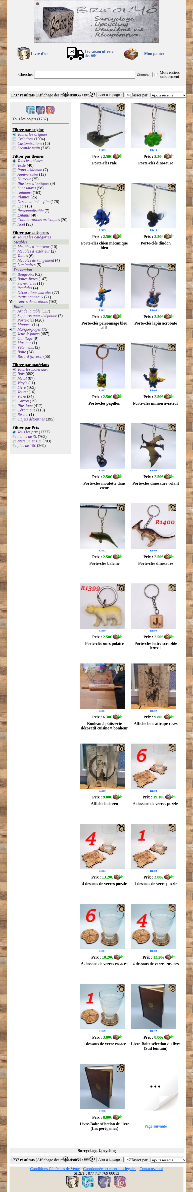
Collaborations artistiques (38, 220)
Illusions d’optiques (33, 183)
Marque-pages (29, 329)
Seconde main (28, 148)
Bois (20, 374)
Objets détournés (31, 419)
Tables (22, 256)
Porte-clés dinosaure (155, 163)
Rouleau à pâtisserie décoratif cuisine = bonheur (104, 725)
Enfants (23, 215)
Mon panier (154, 53)
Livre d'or (39, 53)
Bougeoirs (25, 274)
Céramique (26, 410)
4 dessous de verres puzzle (104, 884)
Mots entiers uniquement (170, 74)
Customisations (29, 143)
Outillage (24, 338)
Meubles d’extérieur (33, 251)
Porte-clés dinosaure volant (155, 483)
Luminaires (26, 265)
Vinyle (22, 383)
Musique (24, 343)
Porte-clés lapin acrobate (155, 323)
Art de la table (28, 311)
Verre (21, 396)
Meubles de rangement (35, 260)
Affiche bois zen (104, 803)
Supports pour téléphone (37, 315)
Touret (22, 392)
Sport (21, 206)
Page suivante (155, 1126)
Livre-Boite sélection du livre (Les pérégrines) (104, 1126)
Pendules (24, 288)
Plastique (24, 405)
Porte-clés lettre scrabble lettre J (155, 645)
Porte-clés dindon (156, 243)
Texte (21, 165)
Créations (25, 139)
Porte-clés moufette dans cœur (104, 485)
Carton (23, 401)
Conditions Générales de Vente (55, 1169)
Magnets (24, 325)
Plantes (23, 197)
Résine (22, 414)
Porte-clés (25, 320)
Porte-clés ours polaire (104, 643)
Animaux (24, 192)
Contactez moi (151, 1169)
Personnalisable (30, 210)
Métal (22, 378)
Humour (24, 179)
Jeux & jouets (28, 334)
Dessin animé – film (33, 201)
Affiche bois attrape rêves (156, 723)
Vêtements (25, 347)
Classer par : (139, 95)
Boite (21, 352)
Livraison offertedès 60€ (98, 53)
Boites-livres (27, 279)
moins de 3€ (27, 436)
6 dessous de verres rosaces (104, 964)
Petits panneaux (30, 297)
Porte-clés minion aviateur (155, 403)
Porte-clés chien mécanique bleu (104, 245)
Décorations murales (34, 292)
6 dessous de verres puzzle (155, 803)
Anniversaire (27, 174)
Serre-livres (26, 283)
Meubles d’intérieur (33, 246)
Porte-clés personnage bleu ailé (104, 325)
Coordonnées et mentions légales (109, 1169)
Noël (21, 224)
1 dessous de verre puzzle (155, 884)
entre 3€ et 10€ (29, 441)
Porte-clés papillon (104, 403)
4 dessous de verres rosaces (156, 964)
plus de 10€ (26, 445)
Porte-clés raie (104, 163)
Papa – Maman (29, 170)
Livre (21, 387)
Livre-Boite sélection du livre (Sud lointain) (155, 1046)
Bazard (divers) (29, 356)
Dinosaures (26, 188)
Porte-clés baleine (104, 563)
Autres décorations (32, 301)
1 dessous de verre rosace (104, 1044)
